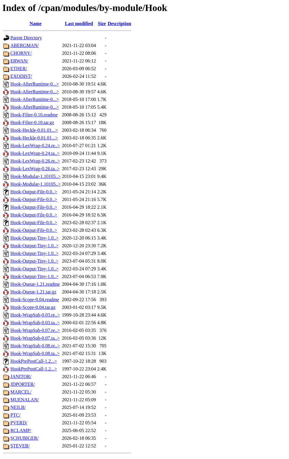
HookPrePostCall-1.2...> (33, 361)
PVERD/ (18, 422)
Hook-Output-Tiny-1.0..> (34, 237)
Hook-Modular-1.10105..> (35, 176)
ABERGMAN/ (24, 45)
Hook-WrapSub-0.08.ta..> (35, 353)
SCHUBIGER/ (24, 438)
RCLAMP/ (20, 430)
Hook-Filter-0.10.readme (34, 114)
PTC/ (15, 415)
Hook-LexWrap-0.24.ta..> (35, 153)
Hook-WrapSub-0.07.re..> (35, 330)
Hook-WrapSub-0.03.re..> (35, 314)
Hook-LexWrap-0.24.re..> (35, 145)
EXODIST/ (21, 76)
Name (35, 23)
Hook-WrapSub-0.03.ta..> (35, 322)
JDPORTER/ (22, 384)
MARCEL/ (20, 391)
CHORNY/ (21, 53)
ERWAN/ (19, 60)
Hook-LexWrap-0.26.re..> (35, 160)
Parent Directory (26, 37)
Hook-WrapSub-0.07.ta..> (35, 338)
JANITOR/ (20, 376)
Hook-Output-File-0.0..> (33, 191)
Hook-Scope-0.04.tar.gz (32, 307)
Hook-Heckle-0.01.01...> (34, 130)
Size (102, 23)
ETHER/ (18, 68)
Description (119, 23)
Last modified (79, 23)
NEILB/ (18, 407)
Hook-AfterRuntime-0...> (34, 83)
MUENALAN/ (24, 399)
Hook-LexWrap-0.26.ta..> (35, 168)
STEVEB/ (20, 445)
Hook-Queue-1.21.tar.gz (33, 291)
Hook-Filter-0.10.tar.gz (32, 122)
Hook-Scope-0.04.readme (34, 299)
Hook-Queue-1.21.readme (35, 284)
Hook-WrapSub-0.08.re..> (35, 345)
